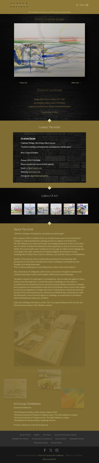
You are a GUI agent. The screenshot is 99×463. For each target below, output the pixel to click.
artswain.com (34, 172)
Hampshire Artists (77, 439)
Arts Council (26, 152)
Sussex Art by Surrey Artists (66, 435)
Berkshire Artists (41, 443)
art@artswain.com (34, 168)
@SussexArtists (49, 459)
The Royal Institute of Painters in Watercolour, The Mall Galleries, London (45, 415)
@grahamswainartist (39, 176)
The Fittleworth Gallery (24, 412)
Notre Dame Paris (29, 254)
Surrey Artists (60, 439)
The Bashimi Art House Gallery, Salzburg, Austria (34, 420)
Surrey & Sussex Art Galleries (51, 455)
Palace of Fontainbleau (75, 254)
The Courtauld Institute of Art (60, 302)
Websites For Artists (20, 439)
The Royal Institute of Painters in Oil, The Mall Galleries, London (41, 417)
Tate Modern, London (43, 305)
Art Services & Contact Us (42, 439)
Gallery (37, 435)
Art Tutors (47, 435)
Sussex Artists (25, 435)
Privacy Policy (56, 443)
